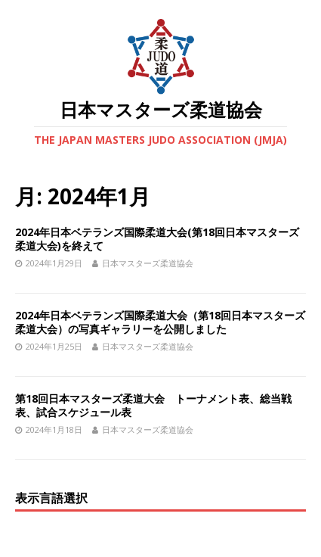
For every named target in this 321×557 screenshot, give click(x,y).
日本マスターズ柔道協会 (147, 263)
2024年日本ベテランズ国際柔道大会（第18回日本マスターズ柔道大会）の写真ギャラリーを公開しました (160, 322)
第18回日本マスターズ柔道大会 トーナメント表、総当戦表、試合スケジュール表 (153, 405)
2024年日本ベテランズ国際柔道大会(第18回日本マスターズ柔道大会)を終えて (157, 239)
